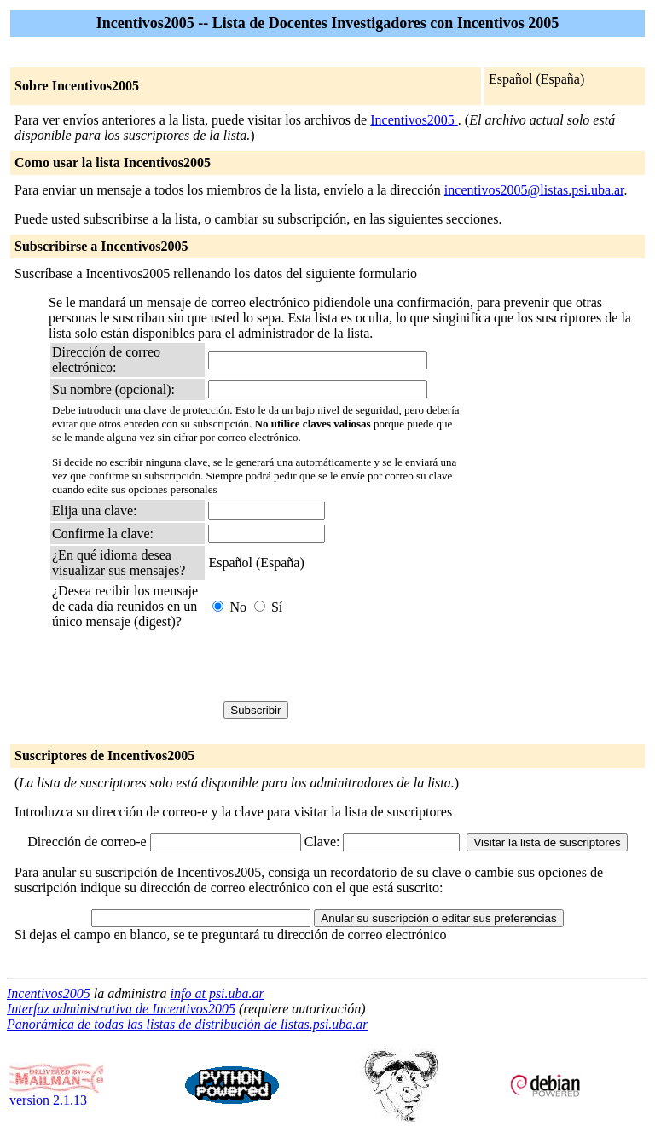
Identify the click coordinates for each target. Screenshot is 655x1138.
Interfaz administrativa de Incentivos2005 (121, 1009)
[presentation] (181, 668)
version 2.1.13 (56, 1094)
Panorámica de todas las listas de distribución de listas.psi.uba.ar (187, 1024)
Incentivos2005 (414, 120)
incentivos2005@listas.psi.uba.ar (534, 190)
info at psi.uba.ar (217, 993)
